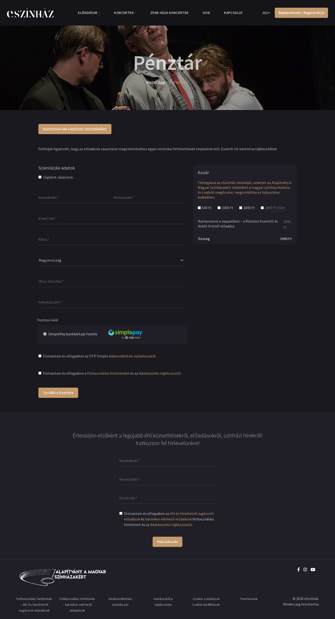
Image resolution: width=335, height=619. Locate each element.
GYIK (206, 12)
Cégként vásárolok (58, 177)
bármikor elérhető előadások (168, 519)
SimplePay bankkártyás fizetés (100, 334)
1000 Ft (227, 207)
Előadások (87, 12)
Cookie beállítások (206, 604)
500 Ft (207, 207)
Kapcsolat (233, 12)
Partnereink (249, 599)
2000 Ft (249, 207)
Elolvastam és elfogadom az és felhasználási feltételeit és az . (169, 519)
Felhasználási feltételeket (108, 373)
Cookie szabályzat (206, 599)
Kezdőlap (155, 82)
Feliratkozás (167, 541)
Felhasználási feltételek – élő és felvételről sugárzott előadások (34, 604)
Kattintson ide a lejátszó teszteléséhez (75, 128)
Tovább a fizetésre (58, 392)
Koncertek (124, 12)
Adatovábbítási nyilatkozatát (132, 356)
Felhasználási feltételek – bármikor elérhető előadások (77, 604)
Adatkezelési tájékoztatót (160, 373)
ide (236, 148)
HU (265, 12)
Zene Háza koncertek (169, 12)
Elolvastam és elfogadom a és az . (112, 373)
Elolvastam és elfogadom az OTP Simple (99, 356)
